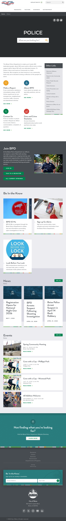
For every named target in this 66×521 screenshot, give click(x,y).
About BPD (29, 88)
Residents (17, 9)
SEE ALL (58, 280)
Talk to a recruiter (13, 173)
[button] (46, 40)
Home (3, 14)
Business (36, 9)
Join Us (8, 168)
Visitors (27, 9)
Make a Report (9, 88)
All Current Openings (14, 178)
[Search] (55, 2)
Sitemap (33, 464)
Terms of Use (33, 466)
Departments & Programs (33, 460)
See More (6, 104)
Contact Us (8, 116)
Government (47, 9)
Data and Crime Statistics (30, 117)
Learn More (33, 438)
